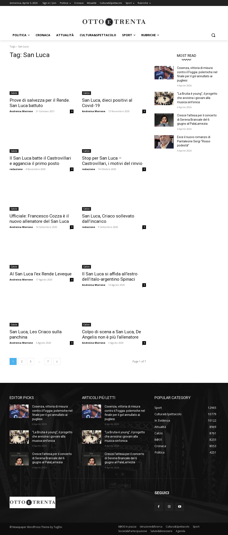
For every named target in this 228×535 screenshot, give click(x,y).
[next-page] (57, 361)
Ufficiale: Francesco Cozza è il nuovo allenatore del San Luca (39, 218)
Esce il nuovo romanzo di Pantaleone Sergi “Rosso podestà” (193, 141)
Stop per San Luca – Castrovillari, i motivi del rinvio (112, 161)
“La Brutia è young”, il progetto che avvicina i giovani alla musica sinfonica (197, 98)
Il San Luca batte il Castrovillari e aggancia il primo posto (40, 161)
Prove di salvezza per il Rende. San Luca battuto (40, 103)
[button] (213, 35)
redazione (16, 169)
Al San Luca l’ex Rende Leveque (41, 273)
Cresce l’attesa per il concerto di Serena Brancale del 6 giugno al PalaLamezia (197, 119)
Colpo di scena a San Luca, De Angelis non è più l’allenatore (111, 334)
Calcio (14, 93)
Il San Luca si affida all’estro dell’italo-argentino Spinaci (109, 276)
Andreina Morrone (21, 111)
